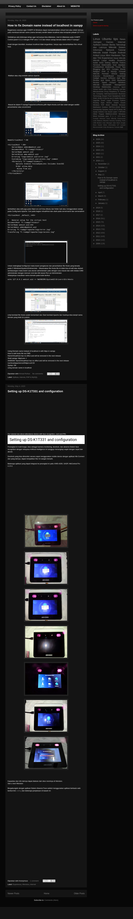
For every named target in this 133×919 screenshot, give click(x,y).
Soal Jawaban (119, 65)
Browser (122, 105)
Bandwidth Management (114, 85)
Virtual (95, 89)
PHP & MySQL (32, 377)
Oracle (123, 103)
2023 (98, 150)
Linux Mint (105, 55)
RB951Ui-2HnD (111, 114)
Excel (110, 112)
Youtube (117, 127)
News (122, 39)
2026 (98, 139)
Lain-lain (122, 89)
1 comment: (35, 881)
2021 (98, 157)
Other (95, 114)
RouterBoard (108, 76)
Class (110, 89)
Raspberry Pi (114, 91)
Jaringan (97, 42)
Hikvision (25, 884)
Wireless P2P (98, 105)
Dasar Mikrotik (119, 58)
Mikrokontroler (98, 91)
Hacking (115, 89)
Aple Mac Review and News (109, 79)
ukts (105, 89)
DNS (114, 80)
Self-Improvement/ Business (114, 94)
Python (122, 100)
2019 (98, 208)
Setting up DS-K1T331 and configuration (35, 391)
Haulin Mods (102, 125)
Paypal (101, 114)
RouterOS (121, 60)
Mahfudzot (97, 107)
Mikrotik (112, 47)
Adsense (116, 87)
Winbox (109, 103)
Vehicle (114, 74)
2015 (98, 222)
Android (121, 52)
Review (96, 82)
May (100, 175)
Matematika (106, 65)
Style (102, 103)
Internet (22, 377)
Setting (122, 74)
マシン (113, 116)
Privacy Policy (14, 6)
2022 (98, 154)
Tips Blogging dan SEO (109, 68)
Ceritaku (115, 69)
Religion (96, 71)
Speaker (105, 109)
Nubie (95, 63)
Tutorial (122, 91)
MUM (123, 96)
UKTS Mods (118, 109)
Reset (123, 107)
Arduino (101, 112)
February (102, 199)
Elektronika (106, 87)
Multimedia (109, 67)
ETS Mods (121, 116)
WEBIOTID (75, 6)
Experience (17, 884)
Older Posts (79, 893)
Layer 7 (116, 112)
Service (104, 78)
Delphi (116, 103)
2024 (98, 146)
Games (95, 22)
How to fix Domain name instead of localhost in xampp (45, 25)
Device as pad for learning (100, 25)
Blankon (122, 98)
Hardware (116, 55)
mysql (95, 112)
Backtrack (121, 80)
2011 (98, 236)
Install (105, 52)
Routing (96, 103)
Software (111, 78)
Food (109, 96)
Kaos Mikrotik (111, 118)
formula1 (101, 116)
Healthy (112, 60)
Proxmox (115, 100)
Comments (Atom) (51, 900)
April (100, 192)
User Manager (107, 123)
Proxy (106, 91)
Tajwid (104, 82)
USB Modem (97, 123)
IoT (118, 125)
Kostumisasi (121, 118)
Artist (101, 63)
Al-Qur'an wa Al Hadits (110, 98)
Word (95, 116)
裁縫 (121, 127)
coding (18, 791)
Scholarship (97, 109)
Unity (104, 127)
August (101, 171)
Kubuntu (96, 76)
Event (103, 100)
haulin (100, 89)
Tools (123, 120)
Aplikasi (16, 377)
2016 (98, 218)
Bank (118, 123)
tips (115, 39)
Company (99, 94)
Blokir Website (112, 105)
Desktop (96, 87)
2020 (98, 161)
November (102, 164)
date (114, 123)
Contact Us (31, 6)
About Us (61, 6)
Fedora (122, 63)
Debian (105, 44)
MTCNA (122, 112)
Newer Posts (13, 893)
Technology (97, 96)
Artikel (96, 55)
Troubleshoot (98, 67)
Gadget (96, 78)
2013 (98, 229)
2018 (98, 211)
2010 (98, 240)
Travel (118, 67)
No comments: (38, 374)
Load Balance (97, 120)
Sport (123, 87)
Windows (122, 114)
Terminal (96, 65)
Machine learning (109, 120)
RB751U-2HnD (114, 107)
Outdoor (105, 107)
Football (95, 118)
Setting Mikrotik (111, 63)
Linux (96, 39)
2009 (98, 243)
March (101, 196)
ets (94, 94)
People (112, 52)
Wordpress (110, 127)
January (101, 203)
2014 (98, 226)
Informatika (112, 125)
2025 (98, 143)
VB (124, 109)
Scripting (118, 120)
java (107, 116)
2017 (98, 215)
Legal (109, 100)
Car (106, 112)
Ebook (122, 69)
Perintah (105, 74)
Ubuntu (106, 39)
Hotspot (112, 82)
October (101, 167)
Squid (111, 109)
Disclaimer (46, 6)
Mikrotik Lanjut (100, 60)
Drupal (104, 96)
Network (110, 50)
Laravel (123, 125)
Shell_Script (97, 98)
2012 (98, 233)
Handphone (116, 96)
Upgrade (96, 100)
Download (121, 76)
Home (46, 893)
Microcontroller (98, 127)
